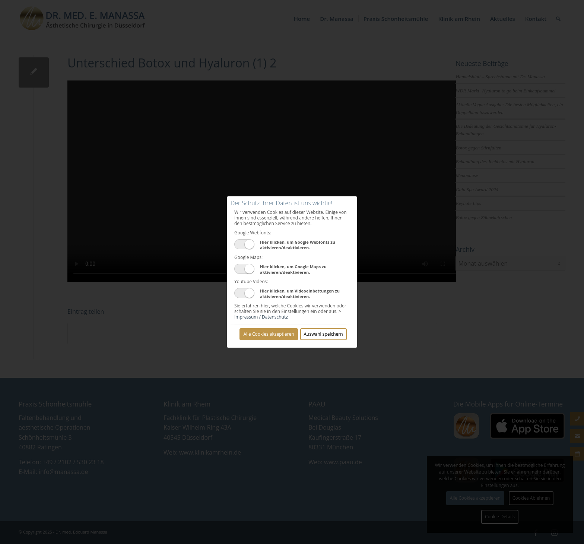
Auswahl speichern (323, 334)
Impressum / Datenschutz (261, 317)
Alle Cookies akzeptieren (268, 334)
